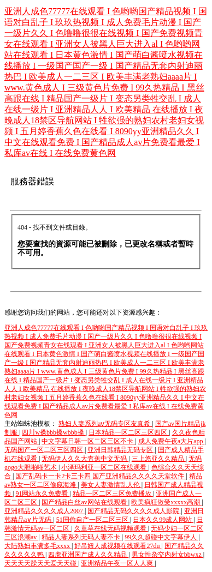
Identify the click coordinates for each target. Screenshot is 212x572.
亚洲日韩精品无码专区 (121, 450)
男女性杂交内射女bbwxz (167, 554)
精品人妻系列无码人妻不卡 (82, 537)
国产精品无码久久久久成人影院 (134, 511)
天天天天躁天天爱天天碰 (41, 563)
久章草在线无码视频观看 (111, 528)
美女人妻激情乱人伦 (111, 485)
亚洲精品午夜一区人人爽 (118, 563)
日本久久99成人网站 (163, 519)
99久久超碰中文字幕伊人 (161, 537)
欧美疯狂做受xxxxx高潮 (166, 502)
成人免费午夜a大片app (171, 441)
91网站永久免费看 (42, 493)
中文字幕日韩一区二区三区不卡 (88, 441)
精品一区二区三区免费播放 (113, 493)
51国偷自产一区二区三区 (93, 519)
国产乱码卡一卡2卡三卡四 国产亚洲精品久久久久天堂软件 (100, 476)
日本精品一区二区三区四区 (129, 432)
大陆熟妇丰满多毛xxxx (38, 546)
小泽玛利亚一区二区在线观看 (104, 467)
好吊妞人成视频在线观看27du (117, 546)
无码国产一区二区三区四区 (44, 450)
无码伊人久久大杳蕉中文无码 (85, 458)
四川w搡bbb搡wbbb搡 (53, 432)
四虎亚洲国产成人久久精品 (88, 554)
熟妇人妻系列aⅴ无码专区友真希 (105, 424)
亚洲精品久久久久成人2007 (44, 511)
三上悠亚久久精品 (159, 458)
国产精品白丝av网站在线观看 (85, 502)
